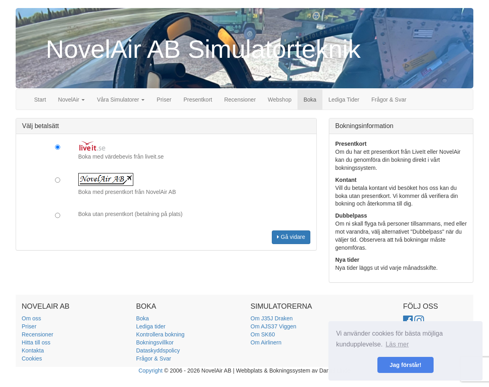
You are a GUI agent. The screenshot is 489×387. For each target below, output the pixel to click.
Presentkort (197, 99)
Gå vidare (291, 237)
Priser (164, 99)
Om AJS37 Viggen (273, 326)
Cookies (32, 358)
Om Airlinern (266, 342)
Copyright (151, 370)
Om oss (31, 318)
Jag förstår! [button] (405, 365)
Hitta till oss (36, 342)
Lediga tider (150, 326)
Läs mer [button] (397, 344)
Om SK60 (263, 334)
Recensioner (240, 99)
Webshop (279, 99)
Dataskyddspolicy (158, 350)
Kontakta (33, 350)
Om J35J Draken (272, 318)
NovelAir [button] (71, 99)
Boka (310, 99)
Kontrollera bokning (160, 334)
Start (40, 99)
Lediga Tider (343, 99)
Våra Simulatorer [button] (121, 99)
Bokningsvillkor (154, 342)
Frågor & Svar (388, 99)
